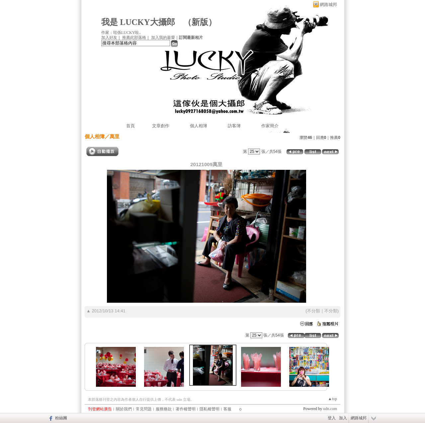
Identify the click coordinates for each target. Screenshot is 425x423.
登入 (332, 418)
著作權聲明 (186, 409)
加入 (343, 418)
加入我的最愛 (163, 37)
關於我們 (124, 409)
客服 (227, 409)
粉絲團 (61, 418)
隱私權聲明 (209, 409)
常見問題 (144, 409)
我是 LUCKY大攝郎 (138, 22)
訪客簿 (234, 125)
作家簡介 (270, 125)
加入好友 (109, 37)
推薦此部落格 (134, 37)
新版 (200, 22)
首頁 (130, 125)
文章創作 (160, 125)
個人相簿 (198, 125)
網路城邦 (328, 4)
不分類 (313, 310)
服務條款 (164, 409)
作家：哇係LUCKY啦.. (121, 32)
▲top (332, 398)
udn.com (330, 408)
